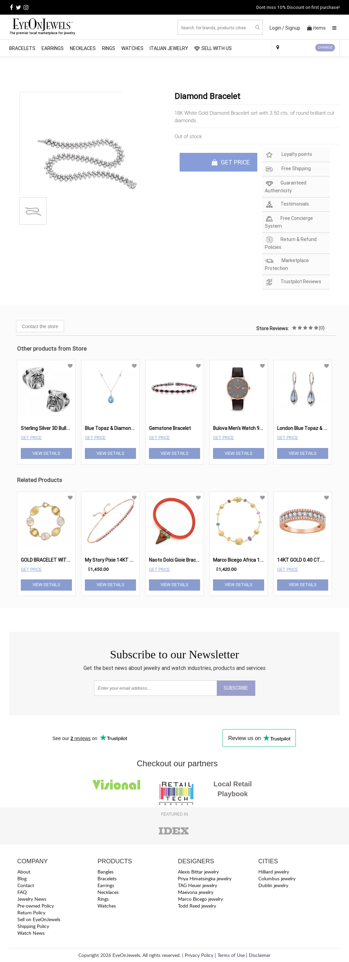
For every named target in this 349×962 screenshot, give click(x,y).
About (23, 871)
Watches (132, 48)
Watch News (31, 933)
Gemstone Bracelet (170, 428)
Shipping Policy (33, 926)
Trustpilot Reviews (293, 282)
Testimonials (287, 204)
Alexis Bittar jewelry (198, 871)
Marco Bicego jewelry (200, 899)
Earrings (53, 48)
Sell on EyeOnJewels (38, 919)
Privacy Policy (199, 955)
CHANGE (325, 47)
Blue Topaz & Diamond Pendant (119, 428)
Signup (292, 28)
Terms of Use (231, 955)
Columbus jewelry (276, 878)
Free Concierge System (289, 222)
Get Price (31, 437)
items (316, 28)
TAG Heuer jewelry (197, 885)
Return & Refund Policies (291, 243)
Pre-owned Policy (35, 905)
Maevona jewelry (195, 892)
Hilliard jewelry (273, 871)
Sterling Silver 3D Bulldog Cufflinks (58, 428)
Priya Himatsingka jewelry (204, 878)
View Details (46, 453)
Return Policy (31, 912)
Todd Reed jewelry (197, 905)
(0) (321, 328)
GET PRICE (230, 162)
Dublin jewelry (273, 885)
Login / (277, 28)
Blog (22, 878)
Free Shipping (288, 169)
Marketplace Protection (287, 264)
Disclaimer (260, 955)
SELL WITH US (213, 48)
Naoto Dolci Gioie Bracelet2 (178, 560)
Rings (108, 48)
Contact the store (40, 326)
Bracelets (22, 48)
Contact (25, 885)
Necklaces (83, 48)
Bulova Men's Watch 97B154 (243, 428)
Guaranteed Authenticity (285, 186)
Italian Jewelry (169, 48)
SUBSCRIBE (236, 688)
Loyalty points (288, 155)
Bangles (105, 871)
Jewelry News (31, 899)
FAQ (22, 892)
